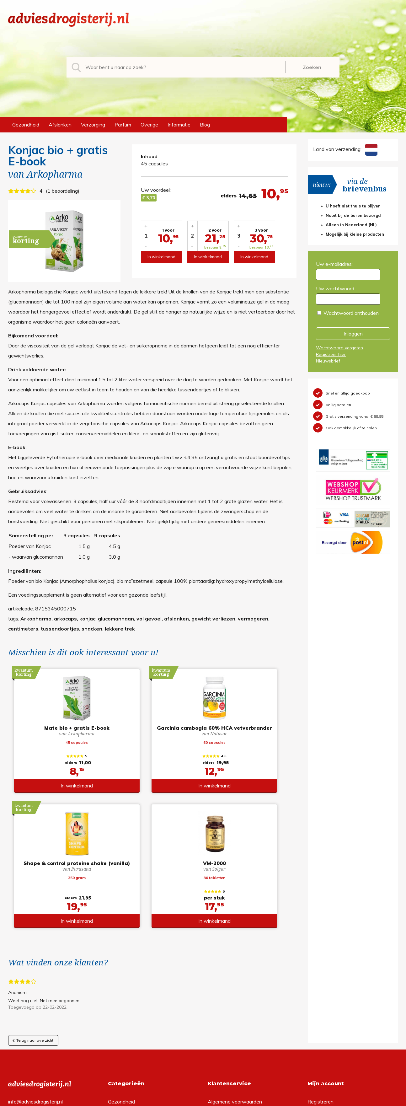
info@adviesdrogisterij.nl (35, 975)
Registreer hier (331, 354)
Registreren (320, 975)
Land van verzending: (345, 149)
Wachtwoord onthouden (351, 313)
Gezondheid (25, 124)
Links (213, 1015)
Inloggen (353, 333)
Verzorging (93, 124)
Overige (149, 124)
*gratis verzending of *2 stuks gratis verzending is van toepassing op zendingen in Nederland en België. (203, 1099)
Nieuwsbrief (328, 361)
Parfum (123, 124)
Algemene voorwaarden (235, 975)
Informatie (179, 124)
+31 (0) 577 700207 (32, 985)
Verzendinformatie (228, 995)
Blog (205, 124)
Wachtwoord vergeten (339, 348)
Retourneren (222, 985)
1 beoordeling (62, 191)
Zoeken (312, 67)
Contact (217, 1005)
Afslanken (60, 124)
